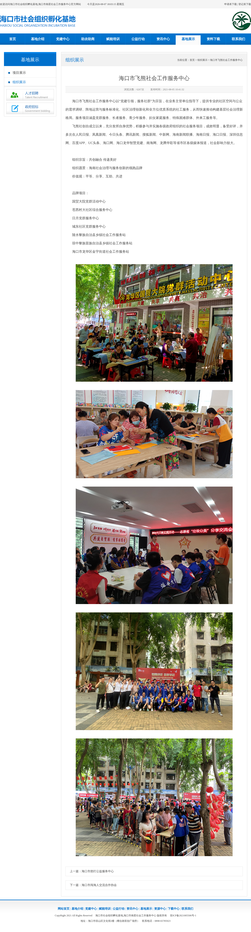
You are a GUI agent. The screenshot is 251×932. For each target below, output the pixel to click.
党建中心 (62, 39)
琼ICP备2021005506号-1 (183, 915)
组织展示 (19, 82)
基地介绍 (37, 39)
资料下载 (213, 39)
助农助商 (88, 39)
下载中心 (173, 908)
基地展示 (188, 39)
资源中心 (160, 908)
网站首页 (63, 908)
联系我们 (238, 39)
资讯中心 (163, 39)
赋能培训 (113, 39)
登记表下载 (244, 4)
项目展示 (19, 72)
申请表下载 (230, 4)
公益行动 (138, 39)
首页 (12, 39)
